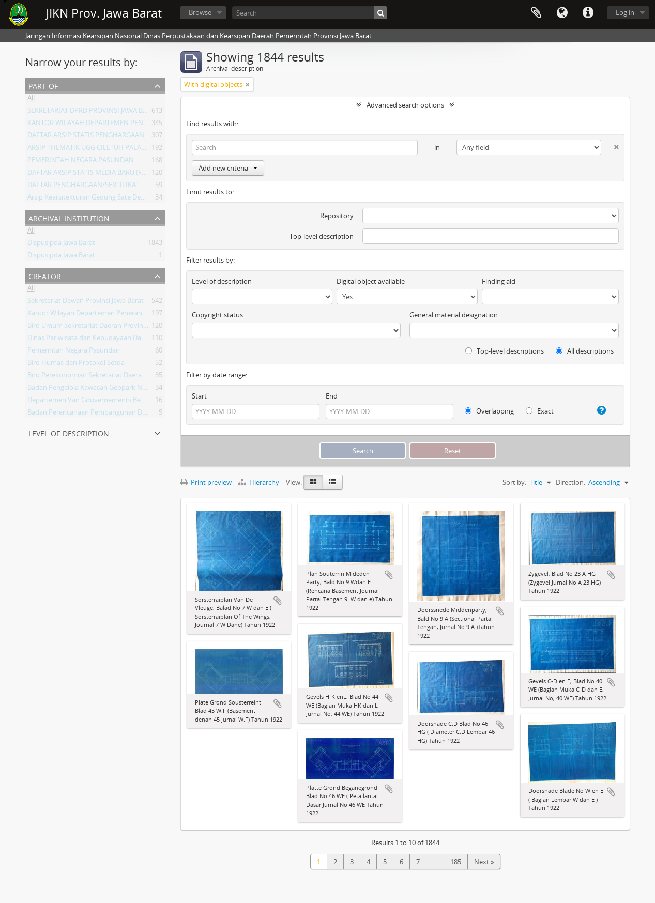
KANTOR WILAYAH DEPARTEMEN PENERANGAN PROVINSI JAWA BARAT (136, 124)
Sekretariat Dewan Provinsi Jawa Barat (85, 302)
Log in (625, 12)
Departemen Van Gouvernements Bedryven (94, 401)
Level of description (68, 432)
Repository (337, 215)
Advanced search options (405, 105)
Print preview (206, 482)
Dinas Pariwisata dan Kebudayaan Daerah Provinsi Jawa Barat (121, 339)
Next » (484, 861)
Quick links (588, 13)
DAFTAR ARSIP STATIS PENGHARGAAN (85, 137)
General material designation (453, 314)
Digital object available (371, 281)
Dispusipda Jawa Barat (61, 244)
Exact (540, 411)
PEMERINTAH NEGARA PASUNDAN (80, 161)
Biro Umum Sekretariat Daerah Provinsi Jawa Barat (104, 327)
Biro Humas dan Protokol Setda (76, 364)
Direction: (570, 482)
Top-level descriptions (504, 351)
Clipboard (536, 13)
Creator (44, 275)
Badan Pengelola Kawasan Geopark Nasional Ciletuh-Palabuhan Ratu (132, 389)
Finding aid (498, 281)
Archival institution (69, 217)
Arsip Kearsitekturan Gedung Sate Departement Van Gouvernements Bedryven (148, 199)
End (332, 396)
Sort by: (514, 482)
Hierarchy (259, 482)
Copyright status (217, 314)
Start (199, 396)
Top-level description (322, 236)
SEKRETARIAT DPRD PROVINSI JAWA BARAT (93, 112)
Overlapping (489, 411)
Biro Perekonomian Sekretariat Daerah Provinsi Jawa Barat (116, 376)
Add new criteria (228, 168)
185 (455, 861)
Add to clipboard (277, 600)
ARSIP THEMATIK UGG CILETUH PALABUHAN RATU (104, 149)
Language (562, 13)
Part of (43, 85)
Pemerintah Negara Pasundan (73, 352)
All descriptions (585, 351)
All (31, 99)
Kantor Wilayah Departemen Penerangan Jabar (99, 314)
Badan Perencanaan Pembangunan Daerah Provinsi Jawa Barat (123, 414)
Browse (200, 12)
